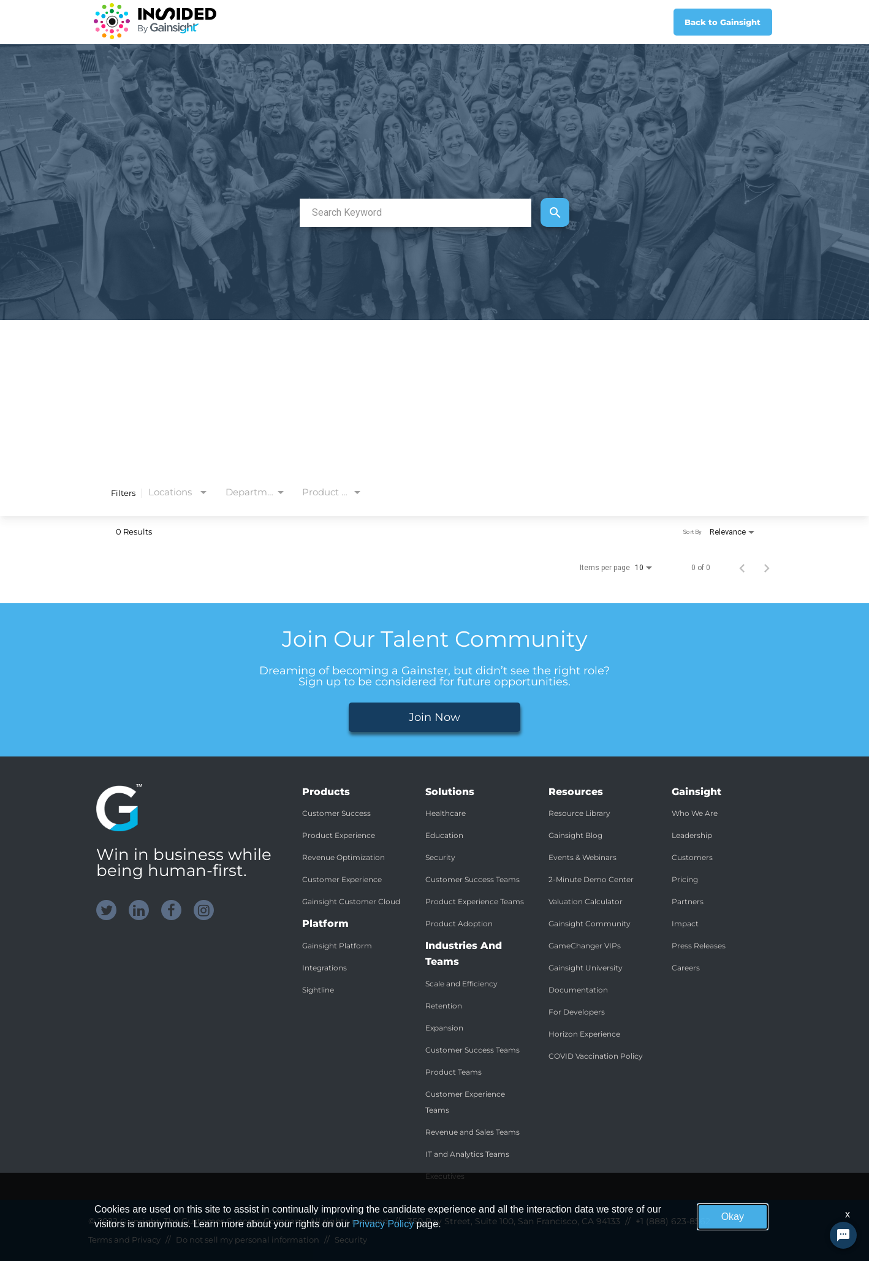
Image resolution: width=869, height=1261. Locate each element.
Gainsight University (585, 967)
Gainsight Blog (575, 835)
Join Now (434, 717)
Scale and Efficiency (461, 983)
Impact (685, 923)
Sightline (318, 989)
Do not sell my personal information (247, 1239)
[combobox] (415, 212)
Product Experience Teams (474, 901)
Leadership (692, 835)
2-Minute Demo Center (591, 879)
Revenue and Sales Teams (472, 1132)
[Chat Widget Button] (843, 1235)
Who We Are (695, 813)
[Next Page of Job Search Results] (766, 567)
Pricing (685, 879)
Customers (692, 857)
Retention (443, 1005)
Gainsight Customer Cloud (351, 901)
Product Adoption (459, 923)
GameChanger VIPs (584, 945)
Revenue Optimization (343, 857)
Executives (445, 1176)
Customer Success (336, 813)
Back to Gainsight (723, 22)
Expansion (444, 1027)
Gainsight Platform (337, 945)
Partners (688, 901)
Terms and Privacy (124, 1239)
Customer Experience (342, 879)
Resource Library (579, 813)
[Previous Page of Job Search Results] (742, 567)
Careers (686, 967)
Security (440, 857)
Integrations (324, 967)
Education (444, 835)
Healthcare (445, 813)
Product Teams (453, 1071)
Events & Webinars (582, 857)
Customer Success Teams (472, 879)
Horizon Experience (584, 1033)
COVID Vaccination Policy (595, 1056)
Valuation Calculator (585, 901)
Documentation (578, 989)
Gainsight (139, 1221)
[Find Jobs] (555, 212)
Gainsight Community (589, 923)
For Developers (576, 1011)
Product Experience (338, 835)
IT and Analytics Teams (467, 1154)
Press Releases (699, 945)
